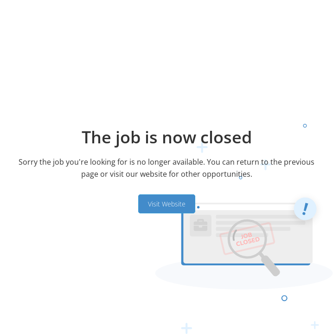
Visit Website (167, 203)
